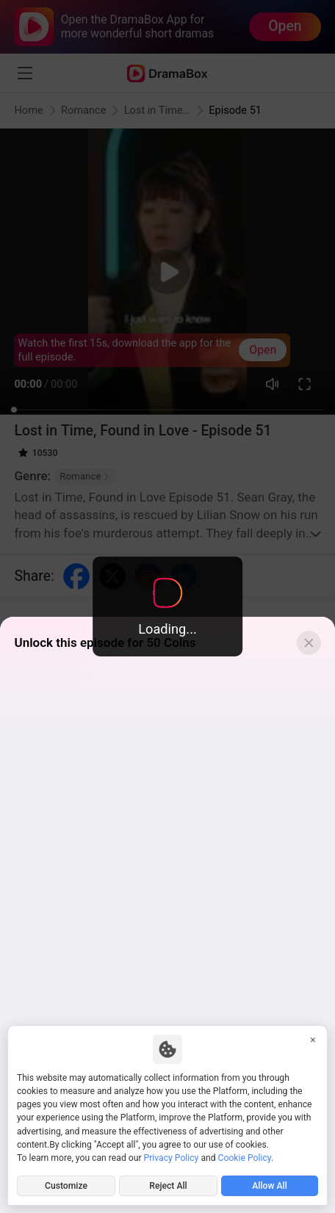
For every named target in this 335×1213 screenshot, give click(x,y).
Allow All (269, 1186)
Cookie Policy (244, 1158)
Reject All (168, 1186)
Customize (66, 1186)
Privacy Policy (171, 1158)
